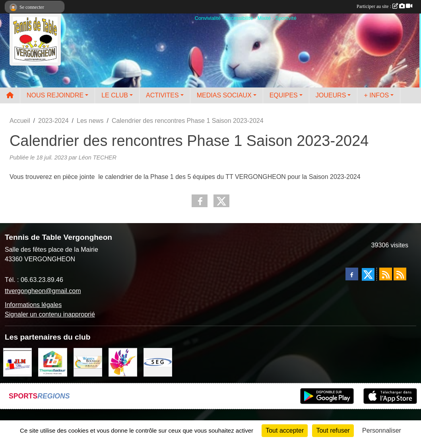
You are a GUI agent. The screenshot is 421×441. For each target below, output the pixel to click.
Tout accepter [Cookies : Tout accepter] (285, 430)
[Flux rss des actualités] (385, 274)
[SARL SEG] (158, 361)
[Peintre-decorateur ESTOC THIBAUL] (123, 361)
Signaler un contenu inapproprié (50, 314)
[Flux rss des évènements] (400, 274)
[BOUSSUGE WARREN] (88, 361)
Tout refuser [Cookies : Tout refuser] (332, 430)
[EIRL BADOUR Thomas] (52, 361)
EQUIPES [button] (284, 95)
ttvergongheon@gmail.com (43, 291)
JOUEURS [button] (331, 95)
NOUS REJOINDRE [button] (55, 95)
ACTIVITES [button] (162, 95)
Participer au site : (384, 6)
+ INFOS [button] (376, 95)
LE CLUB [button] (114, 95)
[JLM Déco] (17, 361)
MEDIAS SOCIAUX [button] (224, 95)
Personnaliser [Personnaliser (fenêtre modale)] (381, 430)
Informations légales (33, 304)
